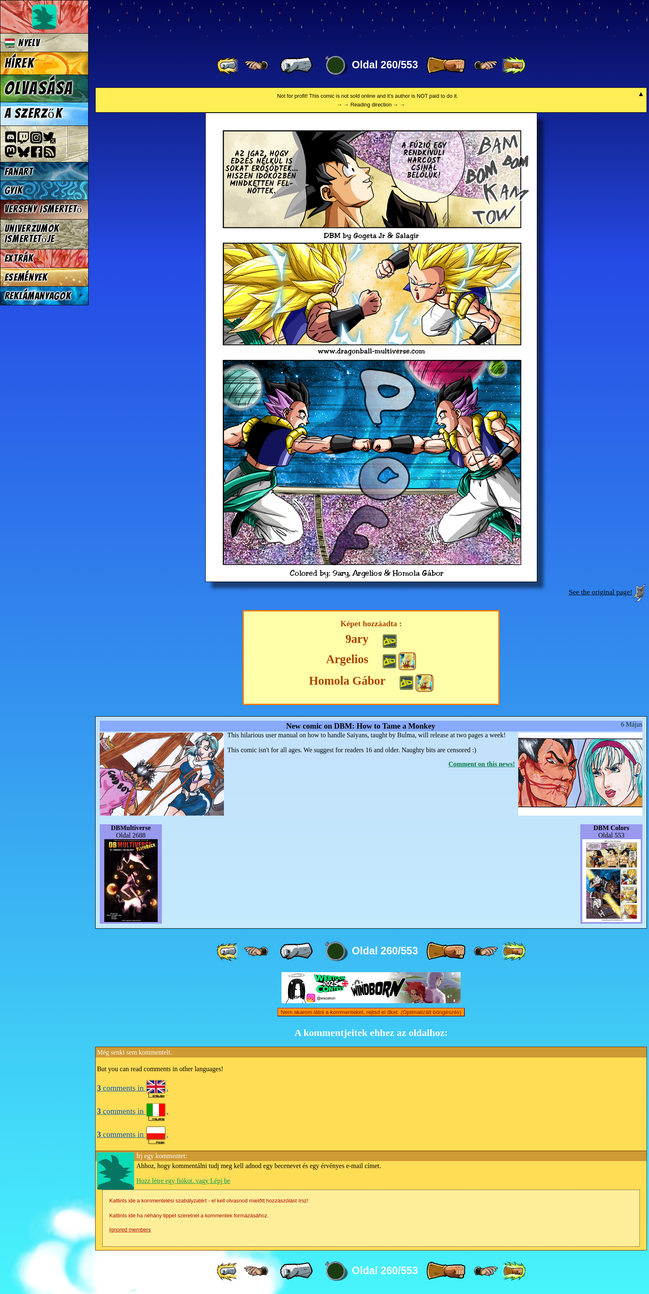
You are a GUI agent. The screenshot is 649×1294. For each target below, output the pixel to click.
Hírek (19, 63)
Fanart (19, 172)
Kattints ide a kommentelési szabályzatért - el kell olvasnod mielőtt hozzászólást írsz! (208, 1200)
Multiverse (216, 23)
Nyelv (22, 43)
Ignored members (130, 1229)
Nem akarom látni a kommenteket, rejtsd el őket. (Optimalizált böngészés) (371, 1012)
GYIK (14, 190)
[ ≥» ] (486, 65)
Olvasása (39, 88)
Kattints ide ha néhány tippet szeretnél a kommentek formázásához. (189, 1215)
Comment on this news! (482, 764)
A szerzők (33, 113)
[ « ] (296, 65)
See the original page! (600, 592)
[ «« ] (228, 65)
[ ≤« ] (256, 65)
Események (26, 277)
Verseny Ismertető (44, 209)
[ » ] (446, 65)
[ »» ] (513, 65)
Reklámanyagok (38, 296)
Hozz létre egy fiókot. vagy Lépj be (183, 1180)
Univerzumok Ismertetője (32, 233)
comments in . (132, 1088)
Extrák (19, 258)
